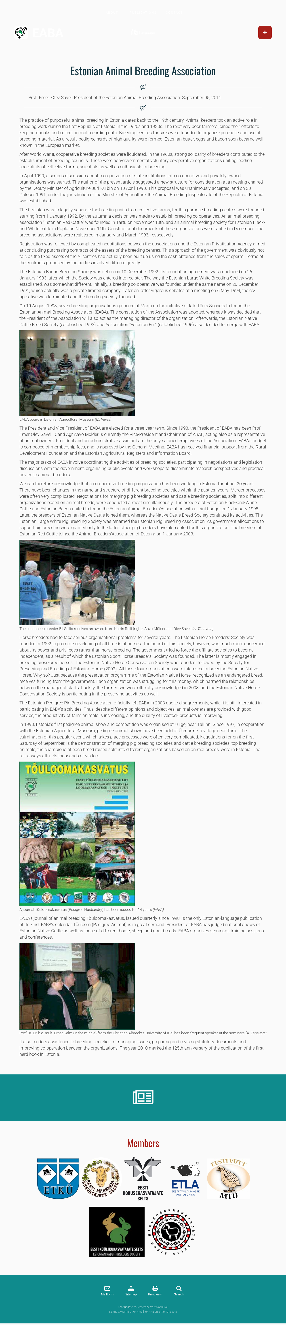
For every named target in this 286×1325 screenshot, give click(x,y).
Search (179, 1294)
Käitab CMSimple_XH (122, 1311)
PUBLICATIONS (143, 12)
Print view (155, 1294)
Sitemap (131, 1294)
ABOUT (112, 12)
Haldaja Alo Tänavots (163, 1311)
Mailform (107, 1294)
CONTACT (174, 12)
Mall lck (143, 1311)
